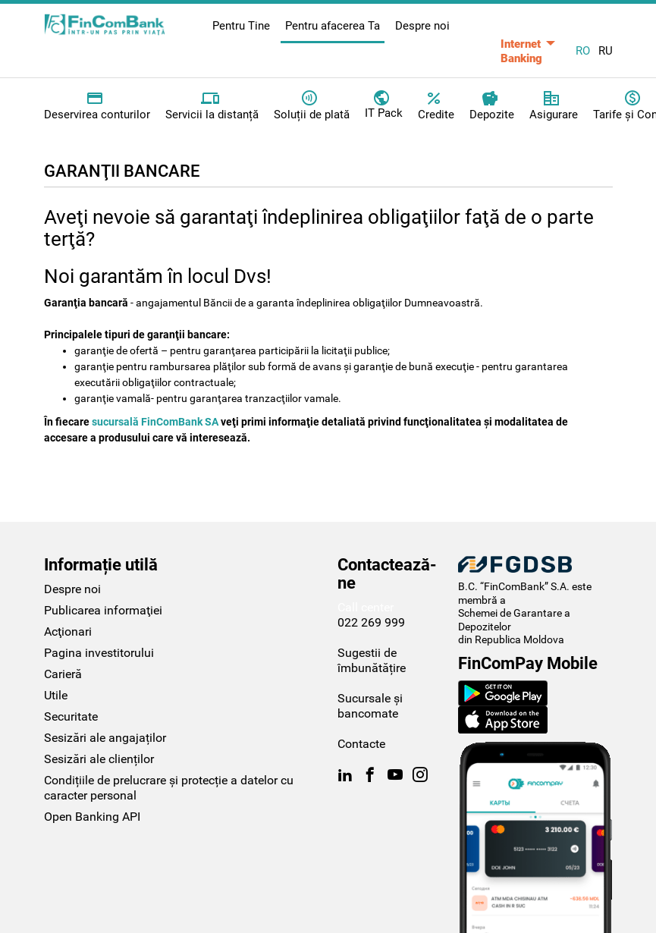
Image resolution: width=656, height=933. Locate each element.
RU (605, 51)
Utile (55, 695)
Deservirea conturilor (97, 105)
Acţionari (68, 631)
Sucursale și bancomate (370, 706)
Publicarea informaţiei (103, 610)
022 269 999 (371, 622)
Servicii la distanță (212, 105)
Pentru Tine (241, 26)
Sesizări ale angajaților (105, 737)
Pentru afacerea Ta (332, 26)
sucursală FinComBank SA (156, 422)
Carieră (63, 674)
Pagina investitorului (99, 653)
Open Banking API (92, 816)
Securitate (71, 716)
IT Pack (384, 104)
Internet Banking (521, 51)
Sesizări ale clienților (99, 759)
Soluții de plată (312, 105)
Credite (436, 105)
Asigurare (553, 105)
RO (583, 51)
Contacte (361, 744)
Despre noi (422, 26)
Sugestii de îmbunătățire (371, 660)
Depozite (491, 105)
